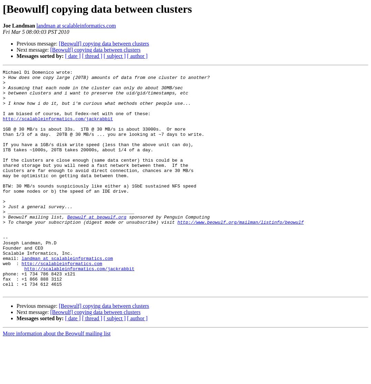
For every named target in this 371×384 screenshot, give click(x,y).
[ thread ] (92, 56)
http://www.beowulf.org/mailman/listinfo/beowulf (240, 253)
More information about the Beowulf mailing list (57, 378)
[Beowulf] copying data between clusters (104, 44)
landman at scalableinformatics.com (76, 26)
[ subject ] (115, 56)
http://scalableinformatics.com (62, 303)
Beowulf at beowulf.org (96, 247)
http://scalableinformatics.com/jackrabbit (58, 129)
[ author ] (137, 56)
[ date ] (73, 56)
